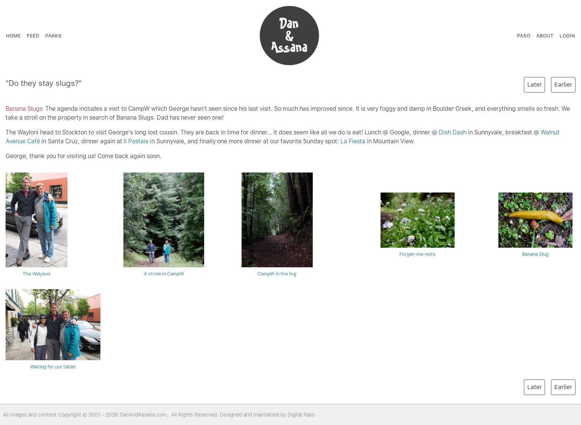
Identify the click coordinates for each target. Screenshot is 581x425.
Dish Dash (453, 132)
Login (567, 35)
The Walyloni (36, 225)
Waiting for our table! (53, 329)
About (545, 35)
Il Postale (136, 141)
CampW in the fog (277, 225)
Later (534, 84)
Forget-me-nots (418, 225)
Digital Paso (301, 415)
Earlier (563, 84)
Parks (53, 35)
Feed (33, 35)
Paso (523, 35)
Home (13, 35)
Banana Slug (535, 225)
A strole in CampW (163, 225)
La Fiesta (353, 141)
